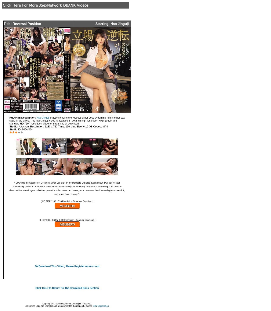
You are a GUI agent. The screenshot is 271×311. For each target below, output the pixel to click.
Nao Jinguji (43, 117)
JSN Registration (101, 306)
